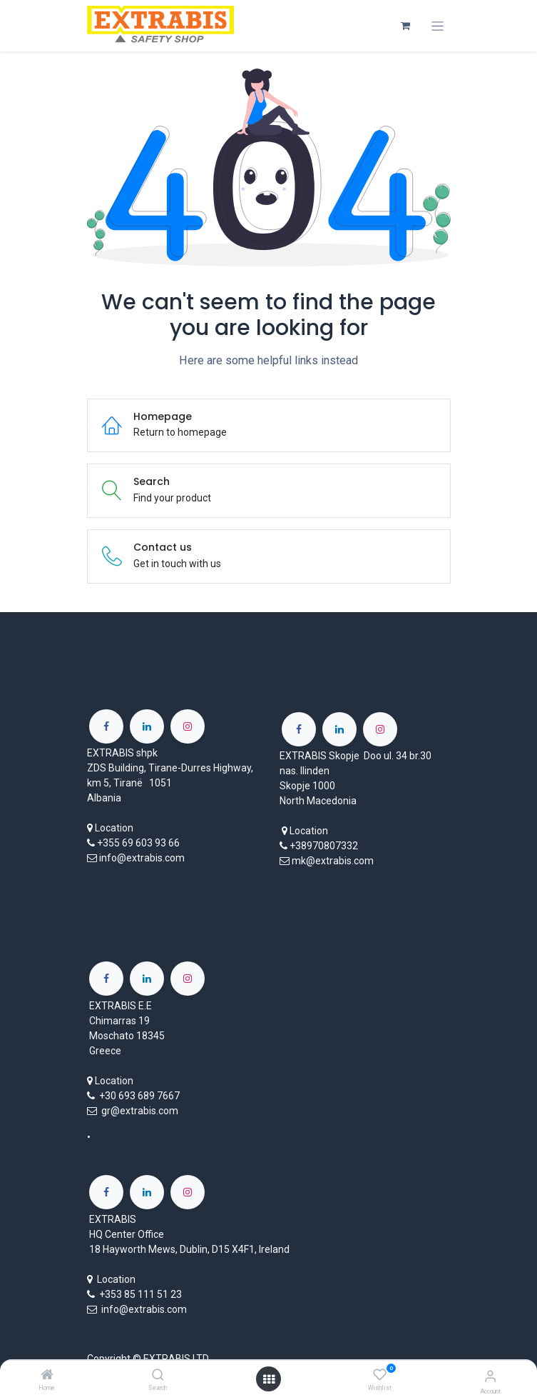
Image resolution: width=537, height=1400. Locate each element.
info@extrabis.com (142, 858)
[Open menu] (269, 1379)
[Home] (47, 1375)
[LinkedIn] (147, 726)
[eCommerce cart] (406, 26)
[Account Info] (490, 1376)
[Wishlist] (379, 1375)
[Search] (158, 1375)
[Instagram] (187, 726)
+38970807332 (324, 845)
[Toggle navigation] (437, 26)
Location (114, 828)
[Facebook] (106, 726)
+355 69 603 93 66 (138, 843)
